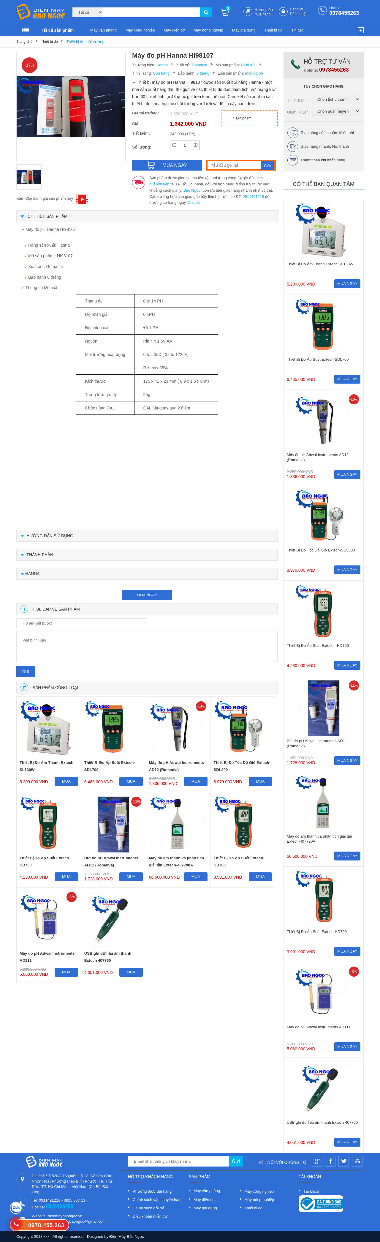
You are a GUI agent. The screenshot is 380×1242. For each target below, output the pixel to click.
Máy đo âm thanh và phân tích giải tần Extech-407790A (176, 861)
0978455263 (344, 13)
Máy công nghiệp (140, 30)
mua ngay (147, 595)
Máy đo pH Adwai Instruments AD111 (47, 957)
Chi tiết (194, 202)
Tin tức (297, 30)
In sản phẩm (241, 118)
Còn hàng (161, 73)
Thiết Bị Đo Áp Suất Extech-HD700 (239, 861)
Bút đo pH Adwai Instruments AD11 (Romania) (111, 861)
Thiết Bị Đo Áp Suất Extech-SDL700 (109, 766)
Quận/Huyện (298, 112)
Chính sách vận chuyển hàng (158, 1199)
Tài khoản (311, 1191)
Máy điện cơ (174, 30)
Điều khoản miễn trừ (150, 1216)
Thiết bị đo (274, 30)
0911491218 (253, 196)
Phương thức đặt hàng (152, 1191)
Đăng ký (296, 9)
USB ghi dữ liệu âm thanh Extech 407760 (107, 957)
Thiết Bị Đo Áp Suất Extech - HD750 (45, 861)
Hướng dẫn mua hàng (264, 12)
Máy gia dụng (244, 30)
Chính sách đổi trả (148, 1208)
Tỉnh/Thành (297, 100)
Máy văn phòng (103, 30)
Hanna (162, 65)
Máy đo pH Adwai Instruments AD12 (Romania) (176, 766)
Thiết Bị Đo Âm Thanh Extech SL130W (46, 766)
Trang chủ (24, 42)
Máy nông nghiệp (208, 30)
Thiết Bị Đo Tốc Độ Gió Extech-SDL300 (242, 766)
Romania (199, 65)
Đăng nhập (299, 14)
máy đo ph (254, 73)
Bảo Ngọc (192, 190)
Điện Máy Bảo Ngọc (127, 1236)
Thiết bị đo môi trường (85, 42)
